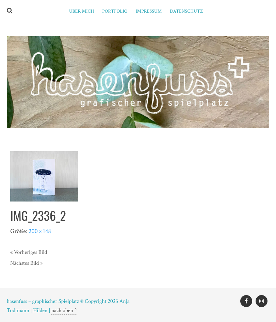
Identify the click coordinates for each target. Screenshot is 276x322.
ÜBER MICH (81, 11)
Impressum (149, 11)
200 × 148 (40, 231)
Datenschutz (186, 11)
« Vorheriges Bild (28, 252)
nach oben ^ (64, 310)
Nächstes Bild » (26, 263)
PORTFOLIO (114, 11)
